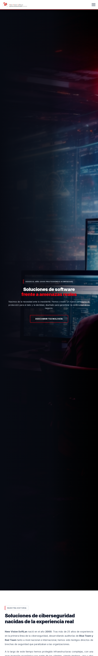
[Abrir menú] (93, 4)
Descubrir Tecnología (49, 319)
